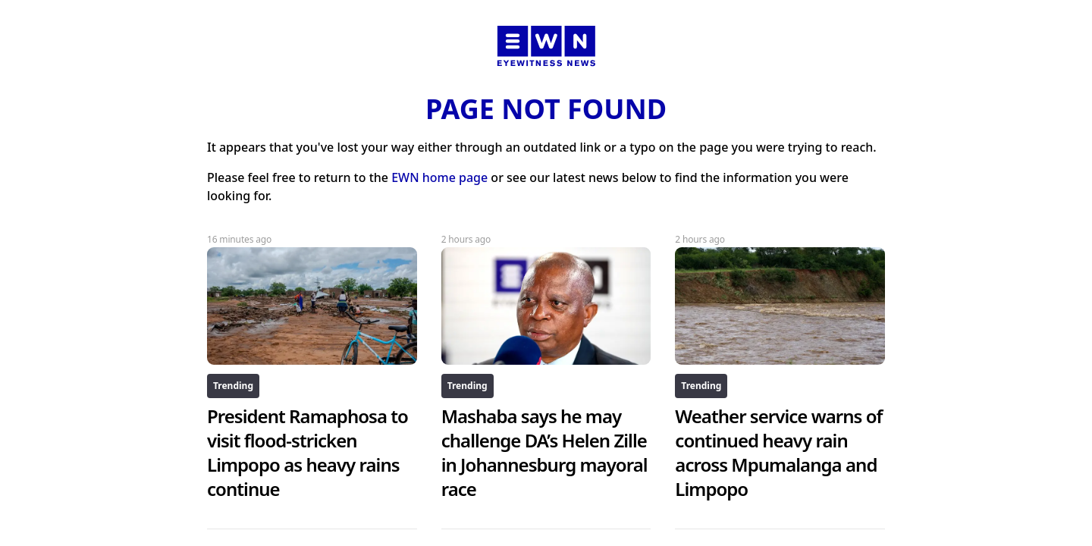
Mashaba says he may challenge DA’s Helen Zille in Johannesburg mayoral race (544, 452)
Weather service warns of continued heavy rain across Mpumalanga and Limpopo (778, 452)
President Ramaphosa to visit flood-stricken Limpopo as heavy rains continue (307, 452)
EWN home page (439, 177)
